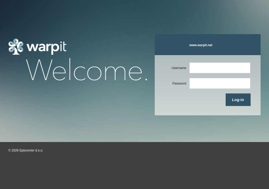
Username (179, 68)
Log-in (238, 99)
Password (179, 83)
